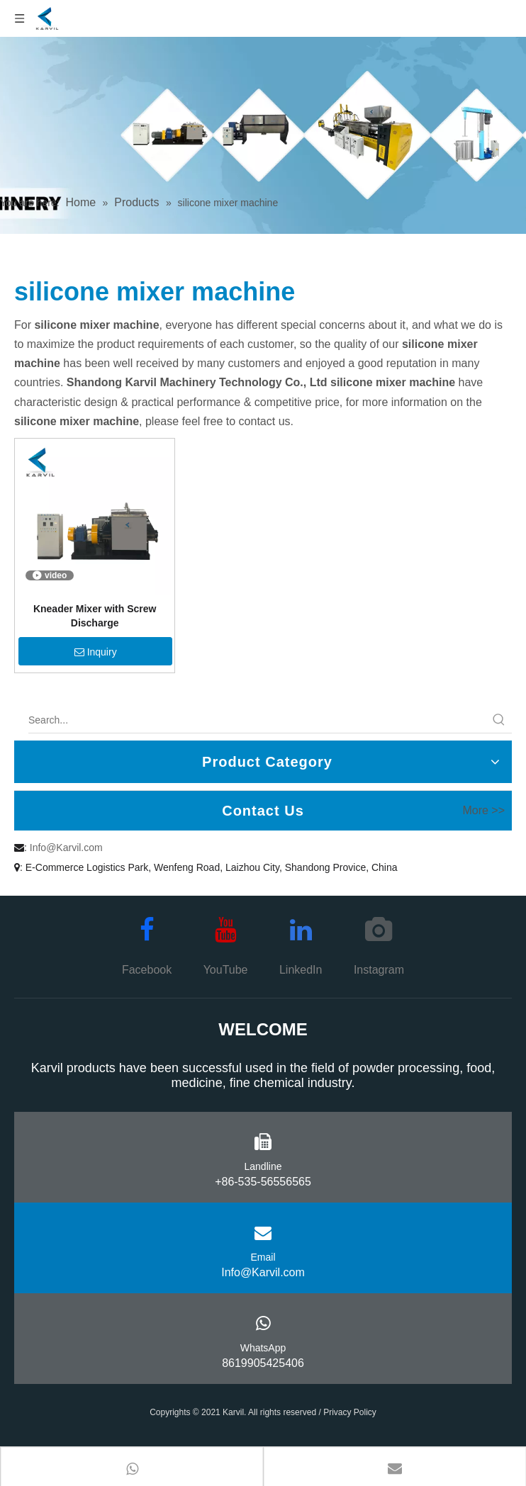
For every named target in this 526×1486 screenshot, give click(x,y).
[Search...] (257, 720)
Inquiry (95, 652)
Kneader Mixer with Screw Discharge (95, 616)
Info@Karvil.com (66, 847)
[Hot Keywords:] (499, 720)
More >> (483, 810)
